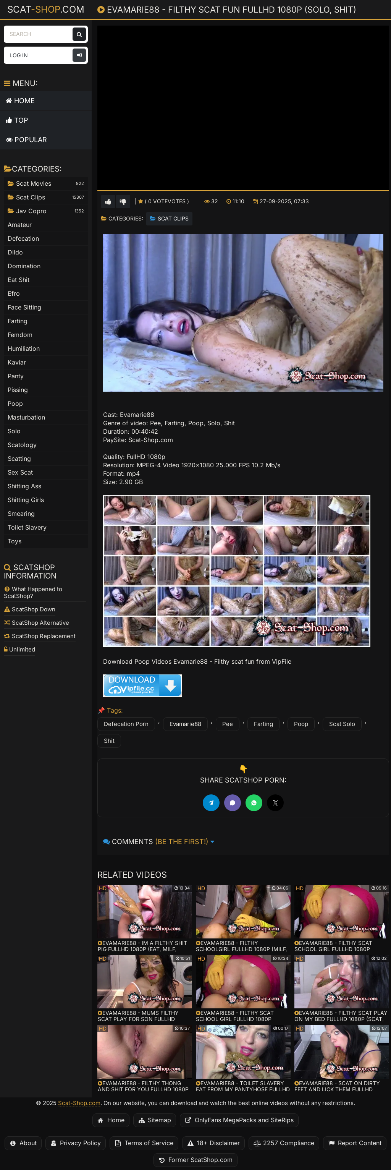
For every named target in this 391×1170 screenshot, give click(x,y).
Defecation (23, 238)
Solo (14, 431)
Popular (26, 140)
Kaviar (17, 362)
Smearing (21, 513)
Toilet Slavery (27, 527)
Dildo (15, 252)
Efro (14, 293)
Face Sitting (24, 307)
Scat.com (45, 9)
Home (20, 101)
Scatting (19, 458)
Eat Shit (18, 280)
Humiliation (24, 348)
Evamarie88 (185, 724)
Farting (263, 724)
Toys (14, 541)
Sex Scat (20, 472)
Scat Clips (173, 219)
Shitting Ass (24, 486)
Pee (227, 724)
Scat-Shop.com (79, 1103)
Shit (109, 740)
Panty (16, 376)
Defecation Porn (126, 724)
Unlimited (19, 649)
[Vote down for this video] (123, 201)
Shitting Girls (26, 500)
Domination (24, 266)
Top (17, 120)
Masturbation (26, 417)
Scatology (22, 445)
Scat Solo (342, 724)
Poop (301, 724)
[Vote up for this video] (108, 201)
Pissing (18, 390)
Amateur (20, 224)
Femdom (20, 335)
